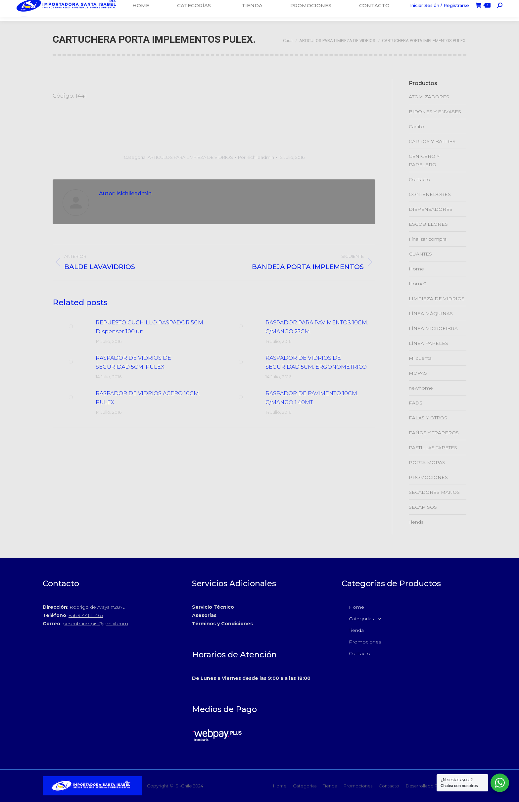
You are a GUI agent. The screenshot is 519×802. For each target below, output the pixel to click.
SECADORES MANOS (434, 492)
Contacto (419, 179)
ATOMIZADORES (429, 97)
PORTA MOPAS (427, 462)
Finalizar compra (428, 239)
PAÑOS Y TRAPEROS (434, 433)
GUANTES (420, 254)
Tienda (416, 522)
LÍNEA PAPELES (428, 343)
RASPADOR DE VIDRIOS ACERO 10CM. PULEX (148, 397)
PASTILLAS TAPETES (433, 447)
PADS (415, 403)
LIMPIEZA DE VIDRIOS (436, 299)
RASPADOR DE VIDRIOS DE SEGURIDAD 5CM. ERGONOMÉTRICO (316, 362)
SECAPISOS (423, 507)
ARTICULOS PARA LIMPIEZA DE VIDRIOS (190, 157)
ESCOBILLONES (428, 224)
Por (256, 157)
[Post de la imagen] (71, 326)
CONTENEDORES (430, 194)
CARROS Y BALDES (432, 141)
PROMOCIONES (428, 477)
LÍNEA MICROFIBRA (433, 328)
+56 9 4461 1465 (86, 615)
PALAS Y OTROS (428, 418)
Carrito (416, 126)
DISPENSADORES (430, 209)
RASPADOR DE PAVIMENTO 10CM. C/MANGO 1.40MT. (311, 397)
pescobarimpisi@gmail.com (95, 624)
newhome (421, 388)
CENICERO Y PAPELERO (424, 160)
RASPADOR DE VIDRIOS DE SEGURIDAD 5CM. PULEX (133, 362)
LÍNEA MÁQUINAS (431, 313)
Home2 (418, 284)
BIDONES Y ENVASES (435, 112)
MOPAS (418, 373)
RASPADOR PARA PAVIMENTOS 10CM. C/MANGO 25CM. (316, 327)
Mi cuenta (420, 358)
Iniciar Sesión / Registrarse (439, 10)
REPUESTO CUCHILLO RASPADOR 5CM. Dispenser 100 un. (150, 327)
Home (416, 269)
